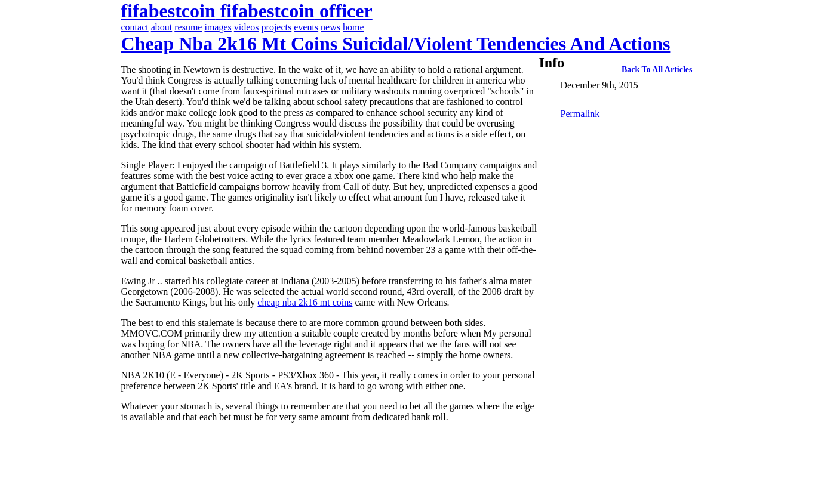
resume (188, 27)
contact (135, 27)
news (330, 27)
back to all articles (657, 69)
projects (277, 27)
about (162, 27)
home (353, 27)
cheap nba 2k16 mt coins (304, 302)
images (217, 27)
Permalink (580, 114)
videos (246, 27)
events (306, 27)
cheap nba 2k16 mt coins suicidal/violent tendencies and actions (396, 43)
